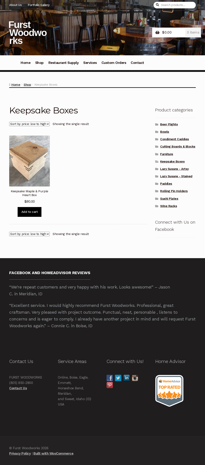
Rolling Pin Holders (174, 191)
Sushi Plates (169, 198)
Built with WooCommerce (53, 453)
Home (25, 63)
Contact (137, 63)
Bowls (164, 132)
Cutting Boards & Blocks (177, 146)
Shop (39, 63)
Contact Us (18, 388)
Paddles (166, 183)
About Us (15, 5)
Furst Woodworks (27, 32)
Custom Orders (113, 63)
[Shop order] (29, 124)
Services (90, 63)
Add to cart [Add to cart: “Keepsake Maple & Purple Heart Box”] (29, 212)
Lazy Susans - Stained (176, 176)
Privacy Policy (20, 453)
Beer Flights (169, 124)
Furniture (166, 154)
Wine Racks (168, 206)
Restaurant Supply (63, 63)
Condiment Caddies (174, 139)
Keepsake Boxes (172, 161)
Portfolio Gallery (39, 5)
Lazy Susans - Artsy (174, 169)
